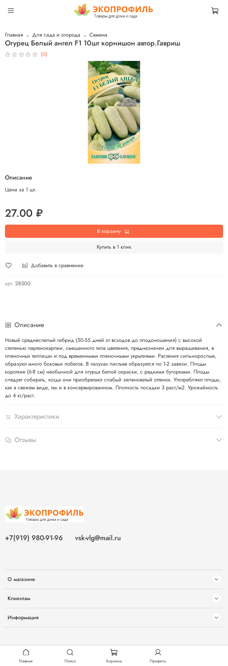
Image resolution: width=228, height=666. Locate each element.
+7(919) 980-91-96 (34, 538)
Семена (98, 35)
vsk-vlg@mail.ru (98, 538)
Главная (14, 35)
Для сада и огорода (56, 35)
